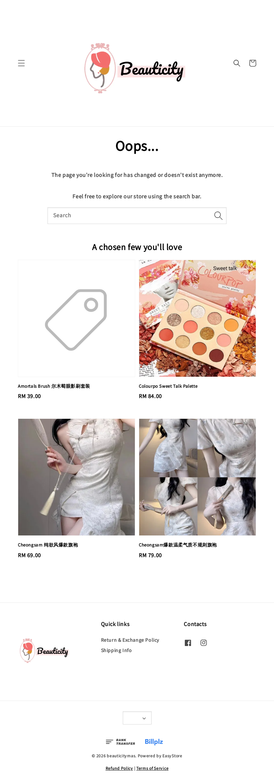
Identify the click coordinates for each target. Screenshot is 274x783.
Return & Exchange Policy (130, 640)
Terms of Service (152, 768)
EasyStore (172, 755)
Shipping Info (116, 650)
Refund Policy (119, 768)
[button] (21, 63)
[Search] (218, 215)
